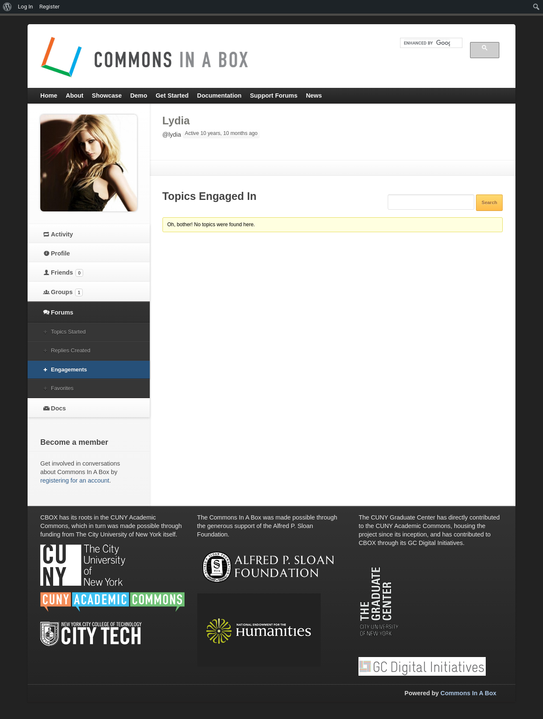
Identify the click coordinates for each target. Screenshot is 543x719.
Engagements (69, 369)
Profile (60, 253)
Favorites (62, 388)
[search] (427, 43)
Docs (58, 408)
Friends (67, 273)
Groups (67, 292)
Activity (62, 234)
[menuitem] (7, 7)
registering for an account (74, 480)
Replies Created (70, 350)
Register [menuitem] (49, 6)
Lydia (176, 120)
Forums (62, 312)
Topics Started (68, 332)
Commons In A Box (468, 693)
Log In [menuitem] (25, 6)
